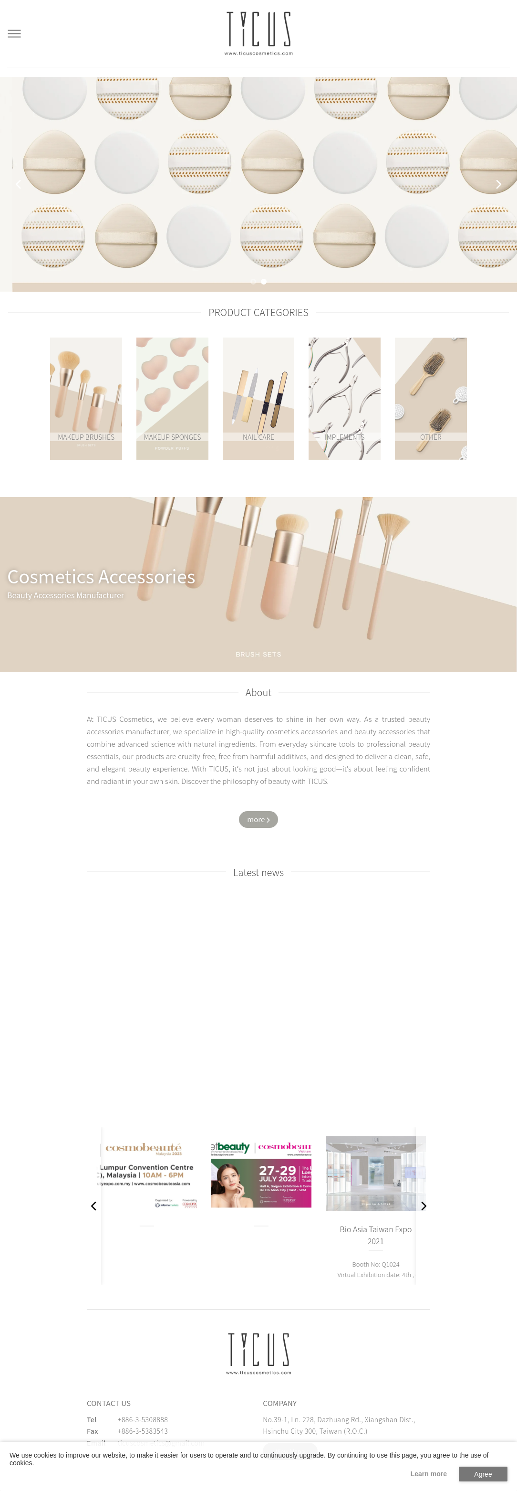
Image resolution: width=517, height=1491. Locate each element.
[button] (253, 282)
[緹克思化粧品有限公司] (258, 1354)
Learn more (429, 1474)
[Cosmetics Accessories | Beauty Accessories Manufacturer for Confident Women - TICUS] (258, 33)
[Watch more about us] (258, 819)
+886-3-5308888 (143, 1419)
